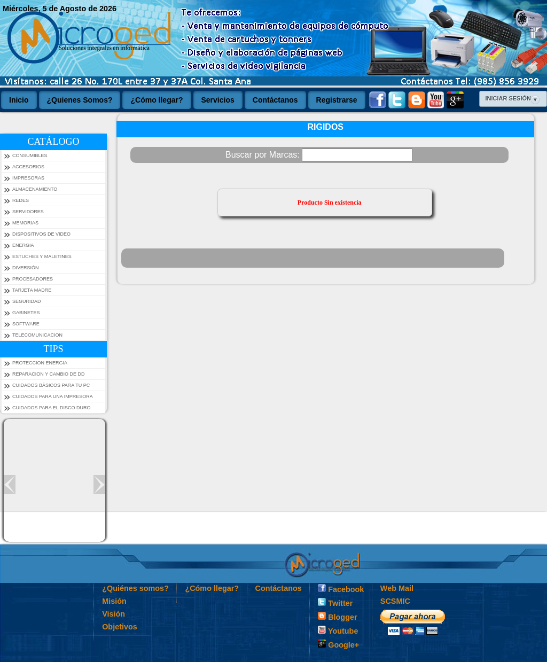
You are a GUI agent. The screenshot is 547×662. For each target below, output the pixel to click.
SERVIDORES (28, 211)
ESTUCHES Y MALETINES (42, 256)
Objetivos (119, 626)
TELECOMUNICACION (37, 335)
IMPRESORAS (28, 178)
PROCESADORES (32, 279)
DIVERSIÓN (25, 267)
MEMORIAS (25, 222)
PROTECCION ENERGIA (39, 362)
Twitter (335, 603)
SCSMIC (395, 601)
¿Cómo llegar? (212, 588)
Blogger (337, 616)
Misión (114, 601)
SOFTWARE (26, 323)
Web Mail (396, 588)
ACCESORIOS (28, 166)
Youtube (338, 630)
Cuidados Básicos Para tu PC (51, 385)
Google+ (338, 644)
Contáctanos (278, 588)
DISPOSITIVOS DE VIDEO (41, 234)
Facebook (341, 589)
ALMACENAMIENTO (34, 189)
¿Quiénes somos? (135, 588)
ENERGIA (23, 245)
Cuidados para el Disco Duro (51, 407)
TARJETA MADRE (31, 290)
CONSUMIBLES (30, 155)
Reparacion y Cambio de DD (48, 374)
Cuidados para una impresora (52, 396)
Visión (113, 614)
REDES (20, 200)
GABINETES (26, 312)
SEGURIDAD (26, 301)
